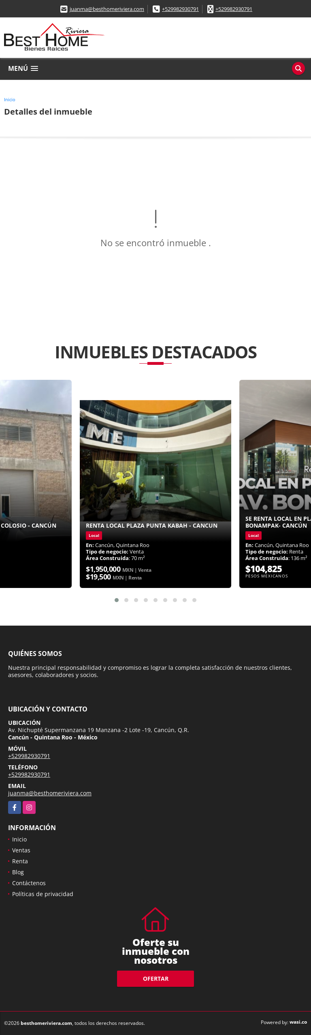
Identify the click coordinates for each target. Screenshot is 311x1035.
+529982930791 (180, 9)
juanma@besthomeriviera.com (107, 9)
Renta (20, 861)
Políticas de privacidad (42, 894)
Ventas (21, 850)
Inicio (9, 99)
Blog (18, 872)
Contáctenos (29, 883)
